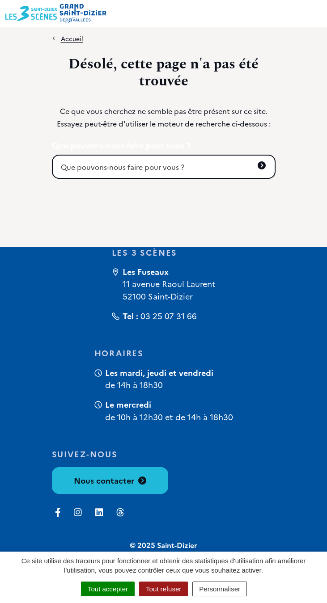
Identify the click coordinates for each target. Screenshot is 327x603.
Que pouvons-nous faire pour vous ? (121, 145)
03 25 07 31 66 (168, 315)
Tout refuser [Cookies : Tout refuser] (163, 589)
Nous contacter (110, 480)
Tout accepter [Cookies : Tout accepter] (108, 589)
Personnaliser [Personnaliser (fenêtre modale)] (219, 589)
